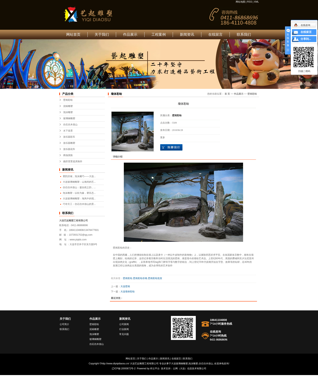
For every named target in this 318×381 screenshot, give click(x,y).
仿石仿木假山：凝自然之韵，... (79, 187)
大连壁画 (125, 286)
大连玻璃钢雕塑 (179, 363)
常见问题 (124, 334)
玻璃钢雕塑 (69, 118)
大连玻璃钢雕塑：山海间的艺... (79, 181)
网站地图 (240, 1)
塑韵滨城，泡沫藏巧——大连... (79, 176)
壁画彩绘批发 (155, 278)
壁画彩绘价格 (140, 278)
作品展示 (130, 34)
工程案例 (158, 34)
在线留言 (215, 34)
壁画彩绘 (68, 100)
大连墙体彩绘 (127, 291)
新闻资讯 (187, 34)
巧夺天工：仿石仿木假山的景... (79, 204)
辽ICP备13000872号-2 (124, 368)
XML (256, 1)
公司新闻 (124, 324)
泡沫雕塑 (68, 112)
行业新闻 (124, 329)
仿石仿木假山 (70, 124)
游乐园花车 (69, 149)
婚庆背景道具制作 (72, 161)
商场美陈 (68, 155)
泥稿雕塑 (68, 106)
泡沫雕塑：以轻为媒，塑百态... (79, 193)
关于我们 (102, 34)
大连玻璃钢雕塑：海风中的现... (79, 198)
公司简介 (64, 324)
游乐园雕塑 (69, 143)
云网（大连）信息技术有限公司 (189, 368)
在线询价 (171, 147)
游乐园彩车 (69, 136)
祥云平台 (155, 368)
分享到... (306, 38)
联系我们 (244, 34)
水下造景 (68, 130)
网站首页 (73, 34)
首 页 (227, 93)
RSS (249, 1)
